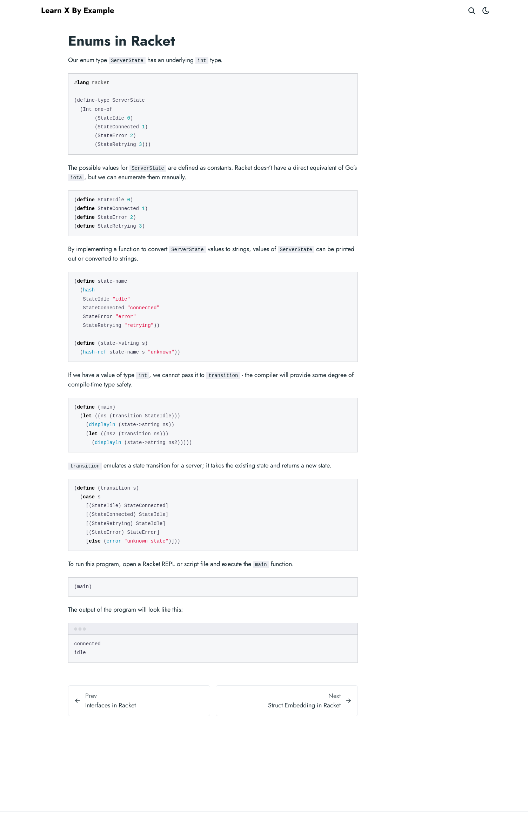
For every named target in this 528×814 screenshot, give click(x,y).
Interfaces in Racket (110, 705)
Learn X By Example (77, 10)
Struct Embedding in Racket (304, 705)
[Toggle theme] (486, 10)
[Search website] (472, 10)
